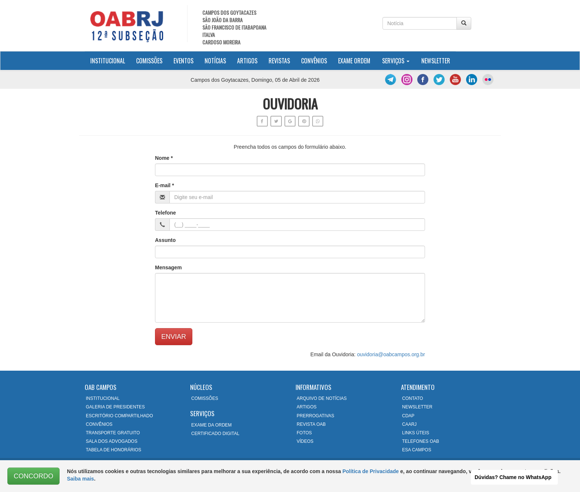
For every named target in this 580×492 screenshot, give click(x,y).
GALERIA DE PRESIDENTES (115, 407)
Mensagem (168, 267)
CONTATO (412, 398)
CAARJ (409, 424)
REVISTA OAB (311, 424)
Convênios (314, 60)
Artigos (247, 60)
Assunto (165, 240)
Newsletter (435, 60)
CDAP (408, 415)
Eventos (183, 60)
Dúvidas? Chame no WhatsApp (513, 477)
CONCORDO (33, 476)
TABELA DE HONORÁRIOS (113, 449)
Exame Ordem (354, 60)
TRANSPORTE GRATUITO (113, 432)
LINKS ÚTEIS (415, 432)
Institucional (110, 60)
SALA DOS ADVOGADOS (111, 441)
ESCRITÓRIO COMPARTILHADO (119, 415)
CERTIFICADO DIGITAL (215, 433)
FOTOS (304, 432)
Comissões (149, 60)
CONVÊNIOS (99, 424)
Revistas (279, 60)
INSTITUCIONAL (102, 398)
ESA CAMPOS (416, 449)
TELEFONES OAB (420, 441)
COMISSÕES (204, 398)
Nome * (164, 158)
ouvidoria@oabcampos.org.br (391, 354)
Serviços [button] (395, 60)
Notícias (215, 60)
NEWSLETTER (417, 407)
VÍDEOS (305, 441)
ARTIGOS (307, 407)
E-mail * (164, 185)
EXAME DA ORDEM (211, 425)
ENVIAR (173, 336)
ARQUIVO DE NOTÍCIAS (322, 398)
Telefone (165, 213)
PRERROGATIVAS (315, 415)
